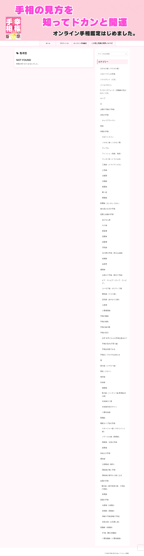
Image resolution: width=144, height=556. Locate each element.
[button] (126, 54)
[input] (112, 54)
